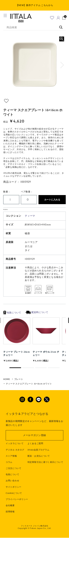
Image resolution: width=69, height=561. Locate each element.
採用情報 (10, 518)
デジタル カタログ (15, 456)
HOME (6, 386)
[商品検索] (34, 27)
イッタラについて (15, 450)
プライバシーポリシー (17, 506)
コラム (9, 469)
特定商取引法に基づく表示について (45, 469)
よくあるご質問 (35, 450)
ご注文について (13, 475)
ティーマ (30, 222)
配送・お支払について (39, 462)
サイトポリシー (13, 493)
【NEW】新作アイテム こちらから (34, 5)
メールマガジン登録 (34, 441)
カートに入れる (52, 199)
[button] (62, 65)
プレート (18, 386)
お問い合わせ (12, 487)
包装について (12, 319)
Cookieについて (14, 500)
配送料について (36, 319)
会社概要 (10, 512)
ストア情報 (11, 462)
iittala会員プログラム (38, 456)
